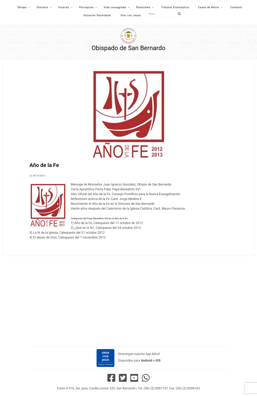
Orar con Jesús (131, 15)
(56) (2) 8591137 (156, 388)
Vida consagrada (115, 7)
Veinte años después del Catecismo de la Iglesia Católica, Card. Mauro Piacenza (128, 208)
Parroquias (86, 7)
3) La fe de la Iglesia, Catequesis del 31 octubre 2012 (67, 232)
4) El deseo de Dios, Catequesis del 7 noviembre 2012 (67, 237)
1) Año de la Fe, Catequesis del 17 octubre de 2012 (107, 223)
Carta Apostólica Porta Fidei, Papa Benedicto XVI (105, 189)
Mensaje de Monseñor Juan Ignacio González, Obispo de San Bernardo (121, 184)
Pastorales (143, 7)
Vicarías (63, 7)
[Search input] (162, 13)
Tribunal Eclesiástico (175, 7)
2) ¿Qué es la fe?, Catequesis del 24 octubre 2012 (106, 228)
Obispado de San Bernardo (128, 48)
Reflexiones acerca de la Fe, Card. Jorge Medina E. (106, 199)
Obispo (22, 7)
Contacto (236, 7)
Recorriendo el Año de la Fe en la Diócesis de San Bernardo (113, 203)
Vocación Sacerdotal (97, 15)
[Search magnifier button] (179, 13)
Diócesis (42, 7)
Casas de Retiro (208, 7)
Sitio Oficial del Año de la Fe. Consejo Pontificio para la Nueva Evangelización (125, 194)
